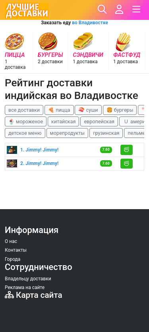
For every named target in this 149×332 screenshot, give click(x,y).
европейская (99, 121)
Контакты (16, 250)
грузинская (106, 133)
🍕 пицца (59, 110)
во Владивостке (90, 22)
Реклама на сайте (25, 287)
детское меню (25, 133)
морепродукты (67, 133)
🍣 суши (88, 110)
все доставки (24, 110)
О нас (11, 241)
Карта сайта (33, 295)
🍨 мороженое (25, 121)
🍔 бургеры (120, 110)
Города (12, 259)
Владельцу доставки (28, 279)
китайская (63, 121)
